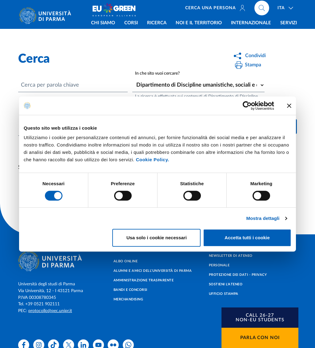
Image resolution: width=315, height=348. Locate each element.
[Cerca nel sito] (262, 9)
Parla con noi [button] (260, 337)
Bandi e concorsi (130, 289)
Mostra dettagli (262, 218)
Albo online (126, 261)
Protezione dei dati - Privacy (238, 274)
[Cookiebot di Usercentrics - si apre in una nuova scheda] (247, 105)
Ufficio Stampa (223, 293)
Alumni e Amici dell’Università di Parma (153, 270)
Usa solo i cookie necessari (156, 237)
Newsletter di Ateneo (231, 255)
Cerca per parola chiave (50, 85)
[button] (259, 317)
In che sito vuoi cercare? (157, 74)
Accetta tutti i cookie (247, 237)
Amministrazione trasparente (144, 280)
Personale (219, 265)
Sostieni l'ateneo (226, 284)
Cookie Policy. (152, 159)
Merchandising (128, 299)
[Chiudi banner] (289, 106)
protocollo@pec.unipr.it (50, 311)
